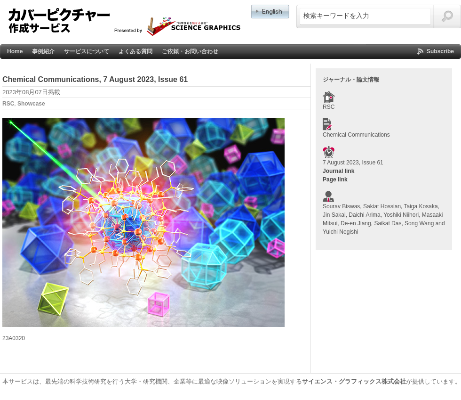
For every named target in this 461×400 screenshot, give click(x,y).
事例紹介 (43, 51)
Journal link (338, 171)
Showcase (31, 103)
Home (15, 51)
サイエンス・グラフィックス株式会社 (354, 381)
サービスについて (86, 51)
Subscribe (440, 51)
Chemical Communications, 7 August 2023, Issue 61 (95, 79)
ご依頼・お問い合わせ (190, 51)
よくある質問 (135, 51)
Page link (335, 179)
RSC (8, 103)
